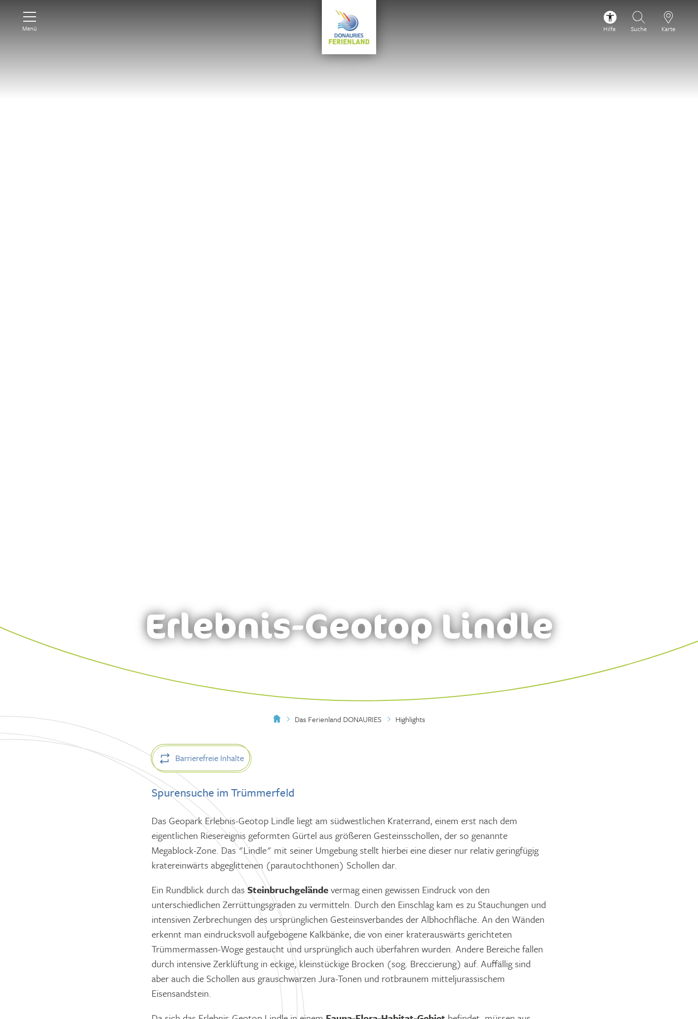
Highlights (410, 719)
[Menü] (29, 20)
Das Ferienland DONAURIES (338, 719)
